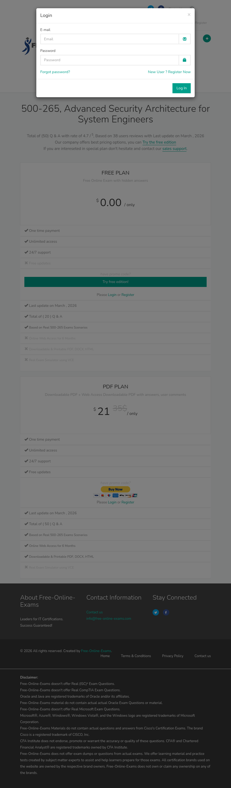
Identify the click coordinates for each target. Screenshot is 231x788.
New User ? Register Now (169, 71)
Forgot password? (55, 71)
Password (47, 50)
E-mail (45, 30)
